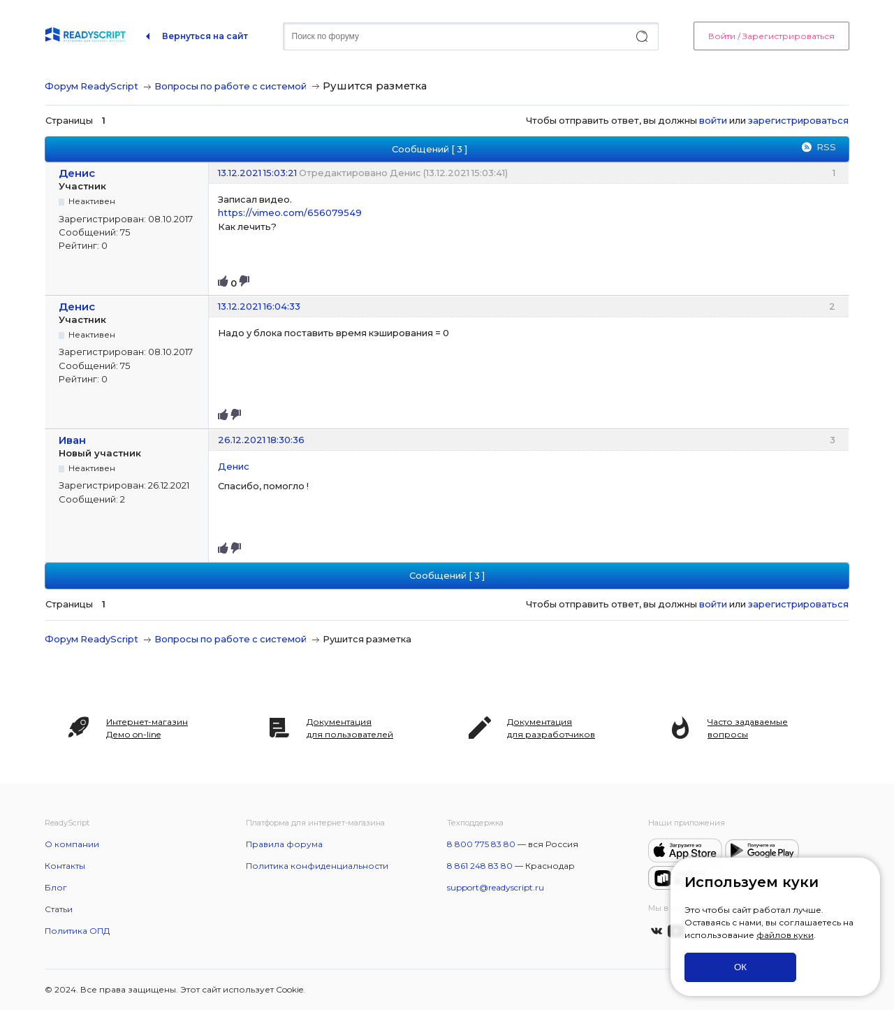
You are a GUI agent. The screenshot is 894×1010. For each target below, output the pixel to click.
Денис (77, 173)
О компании (72, 844)
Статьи (59, 909)
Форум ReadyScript (91, 86)
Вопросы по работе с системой (230, 86)
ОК (740, 967)
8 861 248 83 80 (480, 865)
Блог (56, 887)
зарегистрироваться (798, 120)
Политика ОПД (77, 930)
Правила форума (284, 844)
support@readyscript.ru (495, 887)
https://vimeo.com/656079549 (290, 212)
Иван (72, 440)
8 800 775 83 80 (481, 844)
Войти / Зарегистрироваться (771, 36)
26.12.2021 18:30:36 (261, 439)
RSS (826, 146)
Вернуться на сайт (205, 36)
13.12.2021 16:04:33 (259, 306)
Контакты (65, 865)
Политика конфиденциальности (317, 865)
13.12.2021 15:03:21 (257, 172)
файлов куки (785, 935)
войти (713, 120)
